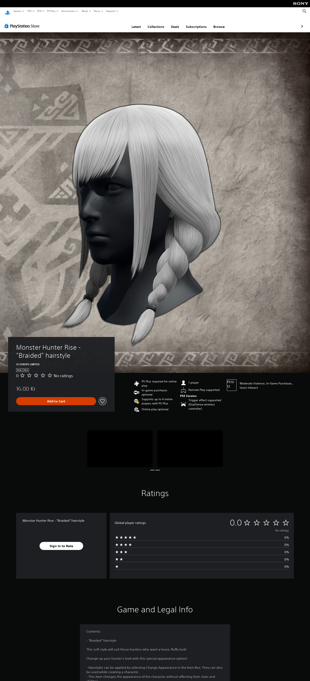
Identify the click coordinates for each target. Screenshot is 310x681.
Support (111, 11)
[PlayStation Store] (23, 22)
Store (97, 11)
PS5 (29, 11)
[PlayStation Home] (7, 11)
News (85, 11)
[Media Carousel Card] (120, 444)
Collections (132, 23)
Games (18, 11)
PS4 (39, 11)
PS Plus (51, 11)
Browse (195, 23)
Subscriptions (172, 23)
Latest (112, 23)
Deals (151, 23)
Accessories (68, 11)
